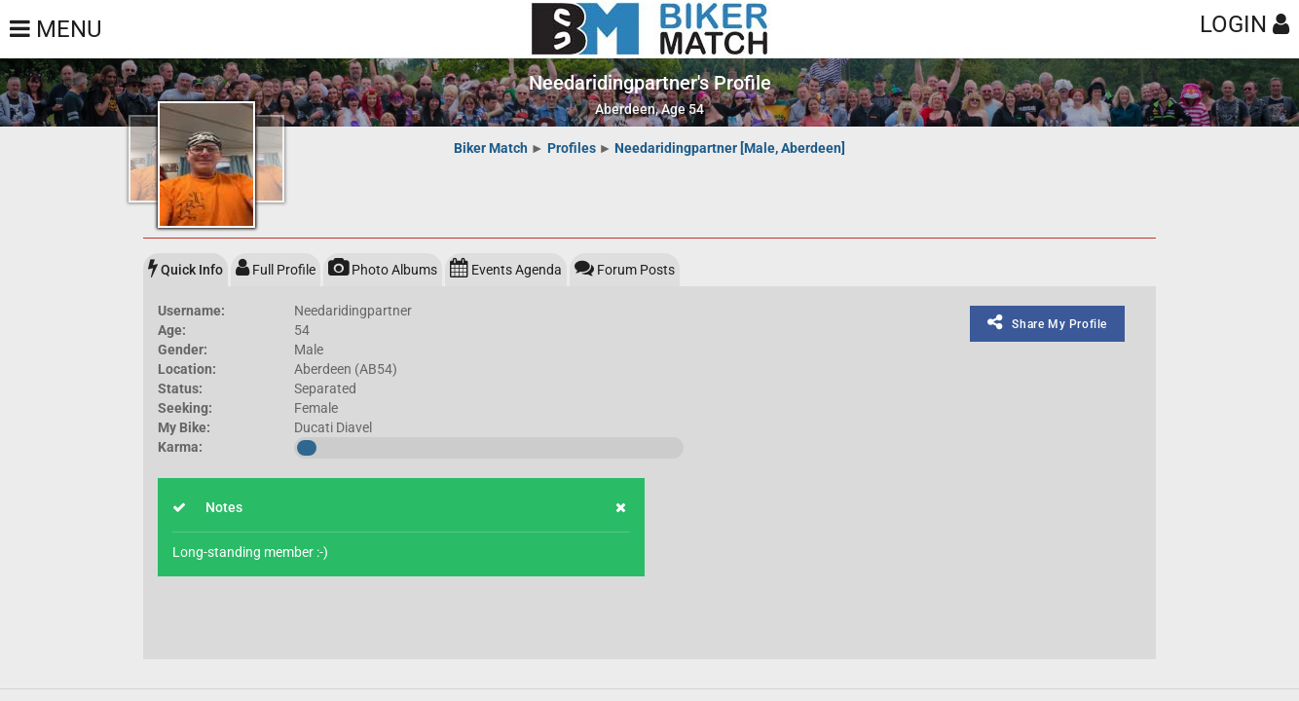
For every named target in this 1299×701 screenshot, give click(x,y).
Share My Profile (1047, 322)
